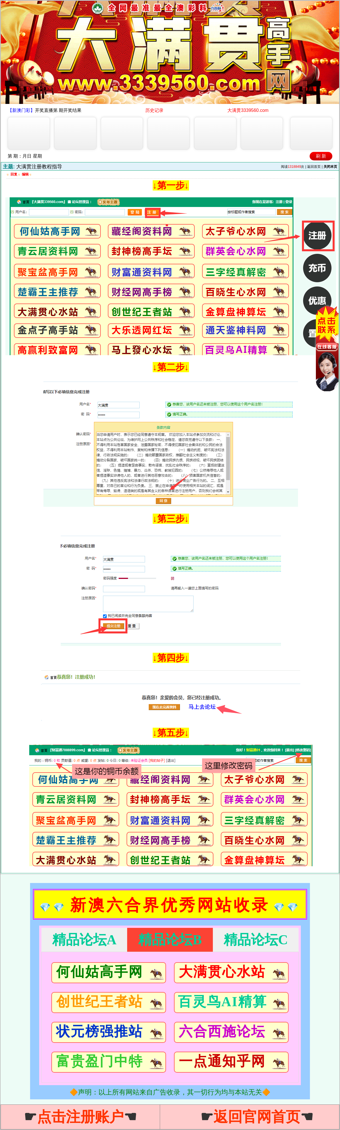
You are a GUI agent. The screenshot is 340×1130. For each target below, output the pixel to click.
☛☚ (80, 1117)
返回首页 (314, 167)
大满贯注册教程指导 (39, 167)
